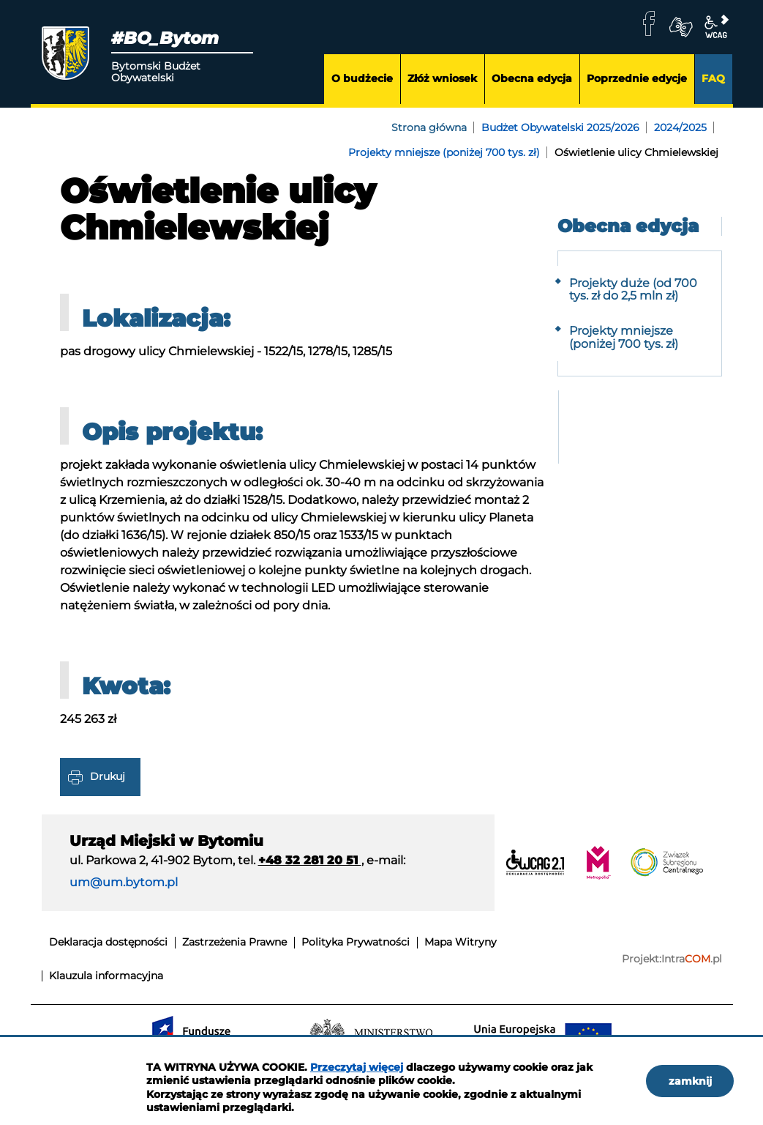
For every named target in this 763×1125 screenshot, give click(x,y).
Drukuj (107, 776)
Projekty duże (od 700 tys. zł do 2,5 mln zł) (633, 289)
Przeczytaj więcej (356, 1067)
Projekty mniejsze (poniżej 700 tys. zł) (444, 152)
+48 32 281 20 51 (309, 860)
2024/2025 (680, 127)
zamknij (690, 1081)
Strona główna (429, 127)
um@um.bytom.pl (123, 882)
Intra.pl (691, 959)
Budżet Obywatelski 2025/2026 (560, 127)
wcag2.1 (716, 27)
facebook (649, 23)
